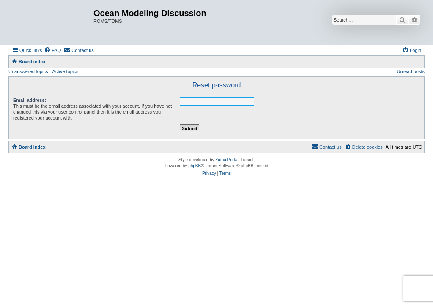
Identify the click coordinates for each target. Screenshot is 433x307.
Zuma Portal (226, 160)
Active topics (65, 71)
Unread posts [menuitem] (411, 71)
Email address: (29, 100)
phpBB (194, 165)
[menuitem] (52, 50)
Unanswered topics (28, 71)
